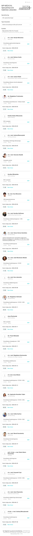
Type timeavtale (5, 22)
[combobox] (16, 17)
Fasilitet (3, 28)
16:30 (4, 89)
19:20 (4, 524)
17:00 (4, 466)
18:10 (4, 168)
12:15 (4, 50)
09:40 (4, 226)
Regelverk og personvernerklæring (13, 531)
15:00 (4, 446)
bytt (28, 44)
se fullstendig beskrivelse (22, 240)
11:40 (4, 187)
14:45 (4, 388)
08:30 (4, 407)
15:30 (4, 251)
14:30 (4, 129)
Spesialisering (5, 15)
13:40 (4, 70)
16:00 (4, 148)
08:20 (4, 310)
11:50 (4, 270)
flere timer (10, 50)
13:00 (4, 290)
